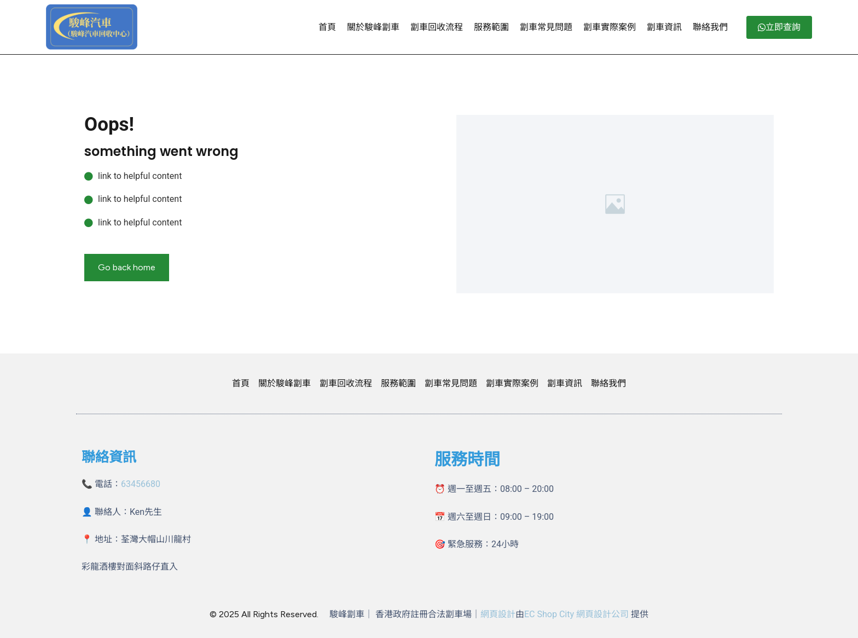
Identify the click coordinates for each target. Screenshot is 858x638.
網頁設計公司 (602, 614)
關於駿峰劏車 (373, 27)
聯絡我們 (710, 27)
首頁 (327, 27)
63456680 (140, 484)
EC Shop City (550, 614)
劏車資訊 (664, 27)
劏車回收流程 (436, 27)
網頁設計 (497, 614)
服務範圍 (491, 27)
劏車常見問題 (546, 27)
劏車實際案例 (609, 27)
